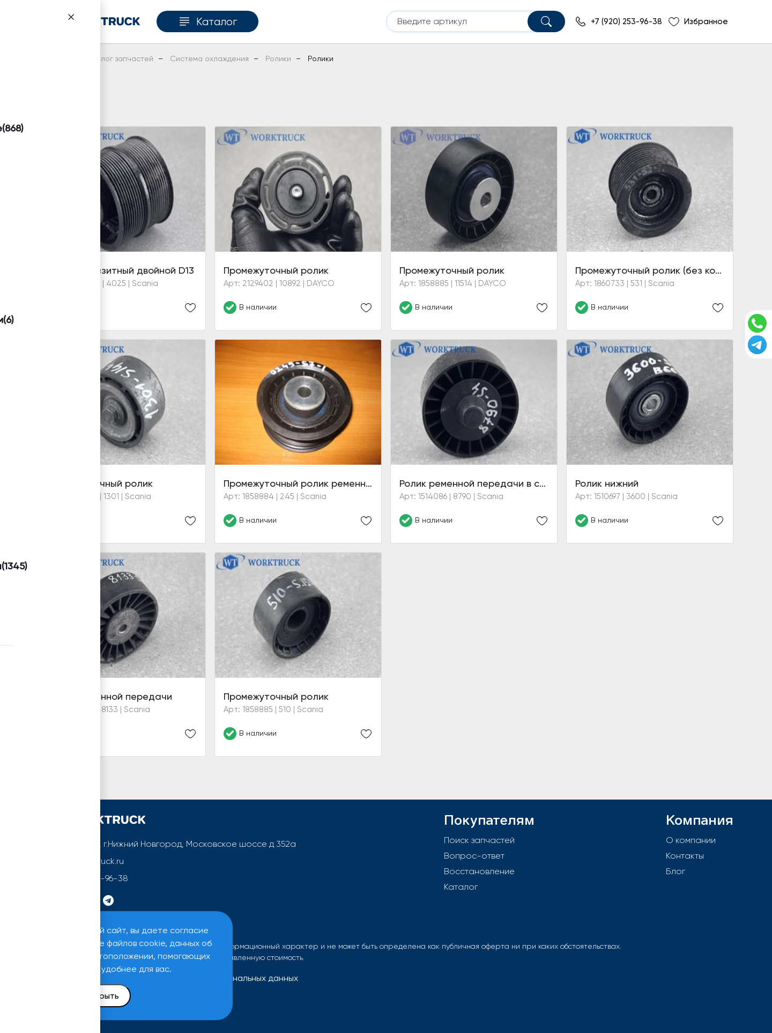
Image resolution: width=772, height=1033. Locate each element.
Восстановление (479, 871)
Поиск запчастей (479, 840)
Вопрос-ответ (474, 856)
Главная (53, 58)
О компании (691, 840)
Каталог (461, 887)
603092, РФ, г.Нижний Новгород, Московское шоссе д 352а (175, 844)
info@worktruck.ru (89, 861)
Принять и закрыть (81, 996)
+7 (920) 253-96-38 (91, 878)
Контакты (685, 856)
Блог (675, 871)
